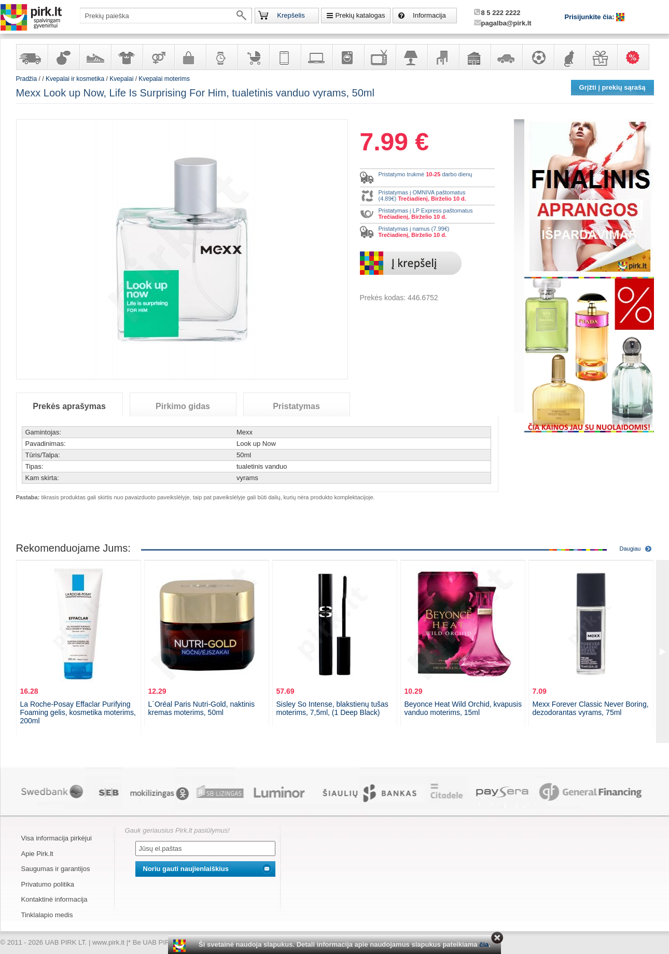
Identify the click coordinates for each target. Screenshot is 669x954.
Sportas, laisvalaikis (538, 57)
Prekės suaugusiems (158, 57)
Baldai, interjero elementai (443, 57)
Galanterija (190, 57)
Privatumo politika (48, 884)
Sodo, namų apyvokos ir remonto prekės (474, 57)
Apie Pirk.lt (37, 854)
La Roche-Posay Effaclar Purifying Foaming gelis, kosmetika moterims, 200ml (78, 712)
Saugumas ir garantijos (55, 869)
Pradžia (26, 78)
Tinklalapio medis (47, 915)
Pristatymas (296, 406)
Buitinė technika (348, 57)
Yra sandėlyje (32, 57)
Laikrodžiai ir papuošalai (221, 57)
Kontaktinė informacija (54, 899)
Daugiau (630, 548)
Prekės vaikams (253, 57)
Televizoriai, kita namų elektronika (380, 57)
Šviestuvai (411, 57)
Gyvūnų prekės (569, 57)
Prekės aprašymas (69, 406)
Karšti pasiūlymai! (636, 57)
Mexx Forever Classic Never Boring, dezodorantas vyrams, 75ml (591, 708)
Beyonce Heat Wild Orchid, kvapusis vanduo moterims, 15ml (463, 708)
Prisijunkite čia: (591, 17)
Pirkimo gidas (183, 406)
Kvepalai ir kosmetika (63, 57)
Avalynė (95, 57)
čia (484, 944)
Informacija (429, 15)
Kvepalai (122, 78)
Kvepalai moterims (164, 78)
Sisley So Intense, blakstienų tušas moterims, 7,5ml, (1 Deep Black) (332, 708)
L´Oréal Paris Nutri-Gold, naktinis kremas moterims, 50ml (201, 708)
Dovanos (601, 57)
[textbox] (166, 15)
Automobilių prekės (506, 57)
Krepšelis (290, 15)
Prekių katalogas (360, 15)
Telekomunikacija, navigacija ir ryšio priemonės (285, 57)
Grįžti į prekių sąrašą (612, 87)
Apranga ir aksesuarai (127, 57)
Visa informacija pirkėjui (56, 838)
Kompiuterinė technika (316, 57)
